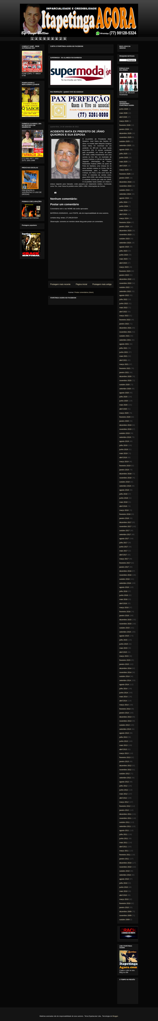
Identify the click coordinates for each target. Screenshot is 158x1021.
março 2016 (123, 607)
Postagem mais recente (60, 284)
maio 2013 (123, 745)
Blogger (115, 1016)
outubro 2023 (124, 239)
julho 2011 (123, 834)
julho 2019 (123, 445)
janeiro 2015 (124, 664)
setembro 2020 (125, 389)
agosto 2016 (124, 587)
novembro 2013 (125, 721)
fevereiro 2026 (124, 125)
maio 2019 (123, 453)
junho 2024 (123, 206)
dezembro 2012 (125, 766)
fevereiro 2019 (124, 466)
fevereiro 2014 (124, 709)
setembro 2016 (125, 583)
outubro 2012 (124, 774)
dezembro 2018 (125, 474)
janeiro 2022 (124, 324)
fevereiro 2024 (124, 222)
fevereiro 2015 (124, 660)
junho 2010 (123, 887)
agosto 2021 (124, 344)
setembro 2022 (125, 291)
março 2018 (123, 510)
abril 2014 (123, 701)
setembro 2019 (125, 437)
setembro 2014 (125, 680)
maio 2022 (123, 308)
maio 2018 (123, 502)
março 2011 (123, 851)
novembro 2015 (125, 624)
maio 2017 (123, 551)
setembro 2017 (125, 534)
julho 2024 (123, 202)
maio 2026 (123, 113)
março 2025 (123, 170)
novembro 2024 (125, 186)
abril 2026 (123, 117)
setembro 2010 (125, 875)
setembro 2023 (125, 243)
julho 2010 (123, 883)
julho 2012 (123, 786)
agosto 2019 (124, 441)
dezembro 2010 (125, 863)
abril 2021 (123, 360)
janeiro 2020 (124, 421)
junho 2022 (123, 303)
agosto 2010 (124, 879)
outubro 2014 (124, 676)
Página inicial (81, 284)
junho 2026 (123, 109)
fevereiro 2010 (124, 903)
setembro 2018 (125, 486)
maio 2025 (123, 162)
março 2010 (123, 899)
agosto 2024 (124, 198)
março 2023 (123, 267)
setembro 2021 (125, 340)
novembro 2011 (125, 818)
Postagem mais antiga (101, 284)
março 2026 (123, 121)
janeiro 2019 (124, 470)
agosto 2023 (124, 247)
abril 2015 (123, 652)
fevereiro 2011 (124, 855)
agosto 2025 (124, 150)
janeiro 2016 (124, 616)
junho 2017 (123, 547)
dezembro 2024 (125, 182)
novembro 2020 (125, 380)
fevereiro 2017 (124, 563)
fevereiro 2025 (124, 174)
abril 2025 (123, 166)
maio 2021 (123, 356)
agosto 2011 (124, 830)
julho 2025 (123, 154)
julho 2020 (123, 397)
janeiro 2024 (124, 227)
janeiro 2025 (124, 178)
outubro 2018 (124, 482)
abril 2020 (123, 409)
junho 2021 (123, 352)
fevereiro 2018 (124, 514)
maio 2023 (123, 259)
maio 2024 (123, 210)
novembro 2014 (125, 672)
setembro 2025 (125, 145)
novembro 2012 (125, 770)
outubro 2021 (124, 336)
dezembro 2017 (125, 522)
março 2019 (123, 462)
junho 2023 (123, 255)
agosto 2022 (124, 295)
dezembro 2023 (125, 231)
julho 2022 (123, 299)
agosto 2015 (124, 636)
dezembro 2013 (125, 717)
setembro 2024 (125, 194)
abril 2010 (123, 895)
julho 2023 (123, 251)
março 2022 (123, 316)
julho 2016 (123, 591)
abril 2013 (123, 749)
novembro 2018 (125, 478)
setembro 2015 (125, 632)
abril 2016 (123, 603)
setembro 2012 (125, 778)
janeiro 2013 (124, 761)
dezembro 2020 (125, 376)
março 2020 (123, 413)
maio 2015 (123, 648)
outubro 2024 (124, 190)
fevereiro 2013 (124, 757)
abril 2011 (123, 847)
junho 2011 (123, 838)
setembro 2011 (125, 826)
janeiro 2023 (124, 275)
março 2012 (123, 802)
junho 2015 (123, 644)
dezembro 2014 (125, 668)
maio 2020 (123, 405)
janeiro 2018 (124, 518)
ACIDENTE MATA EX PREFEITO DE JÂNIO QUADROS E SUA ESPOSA (77, 133)
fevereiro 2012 (124, 806)
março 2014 (123, 705)
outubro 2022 (124, 287)
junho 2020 (123, 401)
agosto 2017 (124, 539)
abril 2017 (123, 555)
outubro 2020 (124, 385)
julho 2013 (123, 737)
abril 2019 (123, 457)
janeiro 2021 (124, 372)
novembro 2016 (125, 575)
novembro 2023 (125, 235)
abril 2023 (123, 263)
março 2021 (123, 364)
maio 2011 (123, 843)
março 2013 (123, 753)
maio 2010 (123, 891)
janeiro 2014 (124, 713)
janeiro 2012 (124, 810)
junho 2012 (123, 790)
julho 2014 (123, 689)
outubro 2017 (124, 531)
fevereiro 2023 (124, 271)
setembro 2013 (125, 729)
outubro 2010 (124, 871)
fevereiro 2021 (124, 368)
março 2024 (123, 218)
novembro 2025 (125, 137)
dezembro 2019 (125, 425)
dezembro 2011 (125, 814)
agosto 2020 (124, 393)
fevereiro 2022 (124, 320)
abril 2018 (123, 506)
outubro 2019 (124, 433)
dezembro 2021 (125, 328)
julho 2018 (123, 494)
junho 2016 (123, 595)
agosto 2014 (124, 684)
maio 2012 (123, 794)
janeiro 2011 (124, 859)
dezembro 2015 (125, 620)
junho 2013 (123, 741)
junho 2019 (123, 449)
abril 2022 (123, 312)
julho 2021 (123, 348)
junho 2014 (123, 693)
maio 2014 (123, 697)
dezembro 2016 (125, 571)
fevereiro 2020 (124, 417)
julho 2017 (123, 543)
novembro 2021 (125, 332)
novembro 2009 (125, 915)
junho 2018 (123, 498)
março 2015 (123, 656)
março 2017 (123, 559)
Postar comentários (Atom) (84, 292)
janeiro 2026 (124, 129)
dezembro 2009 (125, 911)
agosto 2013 (124, 733)
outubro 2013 (124, 725)
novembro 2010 (125, 867)
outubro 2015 (124, 628)
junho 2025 (123, 158)
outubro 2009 (124, 920)
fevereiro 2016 (124, 612)
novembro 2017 (125, 526)
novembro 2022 (125, 283)
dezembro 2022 (125, 279)
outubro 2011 (124, 822)
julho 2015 (123, 640)
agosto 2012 (124, 782)
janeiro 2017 (124, 567)
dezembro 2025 (125, 133)
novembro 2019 (125, 429)
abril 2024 (123, 214)
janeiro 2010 (124, 907)
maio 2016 (123, 599)
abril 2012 (123, 798)
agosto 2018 (124, 490)
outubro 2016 (124, 579)
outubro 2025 (124, 141)
